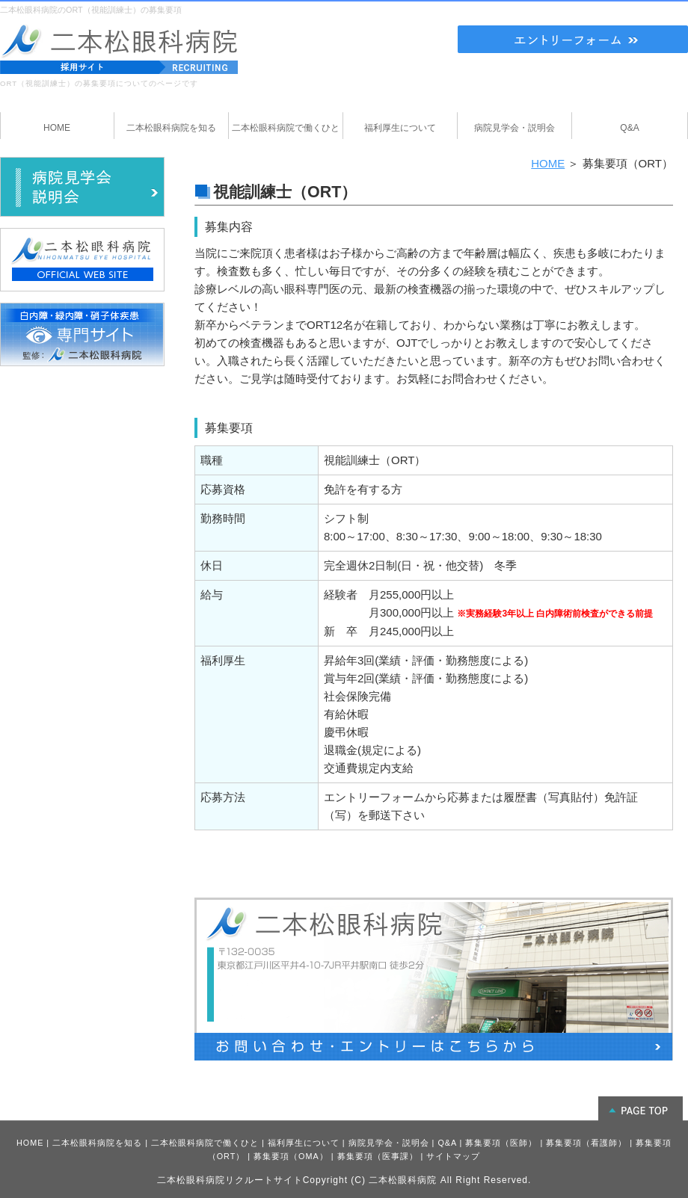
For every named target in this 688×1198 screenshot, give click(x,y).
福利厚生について (304, 1142)
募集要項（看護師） (586, 1142)
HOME (548, 163)
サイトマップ (453, 1156)
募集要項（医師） (501, 1142)
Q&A (446, 1142)
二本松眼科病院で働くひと (205, 1142)
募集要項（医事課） (377, 1156)
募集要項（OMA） (291, 1156)
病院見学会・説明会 (388, 1142)
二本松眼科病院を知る (97, 1142)
